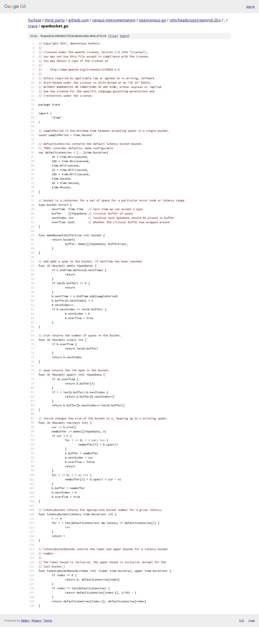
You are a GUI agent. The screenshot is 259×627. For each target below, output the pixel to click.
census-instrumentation (113, 20)
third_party (55, 20)
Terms (47, 620)
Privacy (36, 620)
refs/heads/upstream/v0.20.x (195, 20)
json (251, 620)
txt (241, 620)
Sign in (250, 7)
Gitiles (25, 620)
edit (124, 36)
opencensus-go (152, 20)
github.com (78, 20)
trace (32, 25)
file (113, 36)
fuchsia (34, 20)
